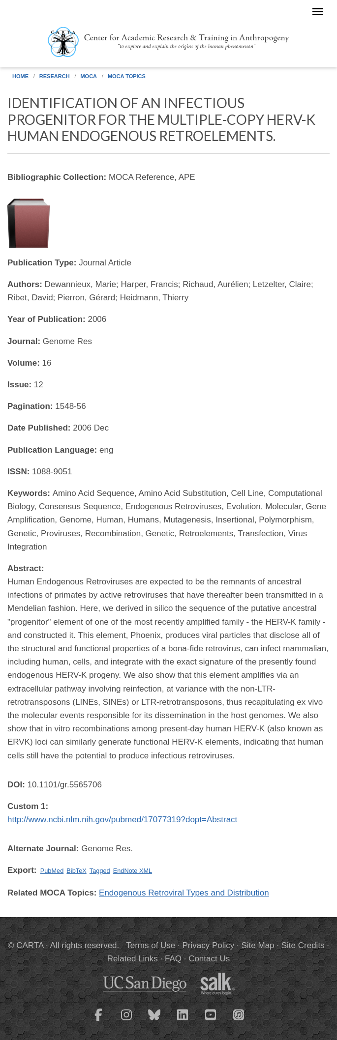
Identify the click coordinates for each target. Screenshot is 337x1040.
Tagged (100, 870)
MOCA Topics (127, 76)
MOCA (88, 76)
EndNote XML (132, 870)
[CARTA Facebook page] (98, 1021)
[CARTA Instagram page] (126, 1021)
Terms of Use (150, 945)
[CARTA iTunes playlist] (238, 1014)
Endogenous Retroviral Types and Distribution (184, 892)
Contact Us (209, 958)
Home (20, 76)
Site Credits (303, 945)
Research (54, 76)
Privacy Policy (208, 945)
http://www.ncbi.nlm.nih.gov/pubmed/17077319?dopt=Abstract (122, 819)
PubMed (52, 870)
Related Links (132, 958)
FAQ (173, 958)
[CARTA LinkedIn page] (182, 1021)
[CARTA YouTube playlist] (210, 1021)
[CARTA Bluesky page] (154, 1021)
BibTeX (76, 870)
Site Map (257, 945)
